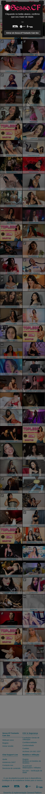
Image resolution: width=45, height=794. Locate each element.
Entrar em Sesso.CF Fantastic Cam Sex (22, 33)
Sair (22, 21)
